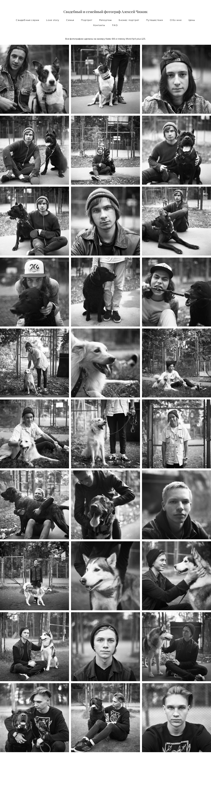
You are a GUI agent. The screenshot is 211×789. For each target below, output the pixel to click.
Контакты (99, 25)
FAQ (115, 25)
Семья (70, 20)
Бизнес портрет (129, 20)
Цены (192, 20)
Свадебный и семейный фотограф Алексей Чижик (105, 12)
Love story (52, 20)
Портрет (86, 20)
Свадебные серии (27, 20)
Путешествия (154, 20)
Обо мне (175, 20)
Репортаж (105, 20)
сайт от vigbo (105, 780)
